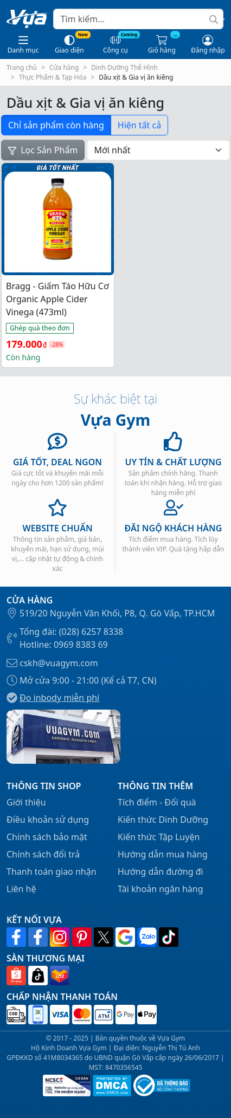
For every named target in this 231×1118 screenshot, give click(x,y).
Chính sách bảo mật (47, 837)
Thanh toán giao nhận (52, 871)
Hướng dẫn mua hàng (163, 854)
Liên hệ (21, 889)
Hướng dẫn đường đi (160, 871)
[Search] (138, 19)
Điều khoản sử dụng (48, 820)
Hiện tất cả (139, 125)
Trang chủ (22, 67)
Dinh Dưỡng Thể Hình (124, 67)
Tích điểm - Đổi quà (157, 802)
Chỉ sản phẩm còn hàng (56, 125)
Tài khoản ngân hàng (160, 889)
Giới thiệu (26, 802)
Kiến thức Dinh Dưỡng (163, 820)
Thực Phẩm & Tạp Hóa (53, 77)
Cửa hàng (64, 67)
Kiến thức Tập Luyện (159, 837)
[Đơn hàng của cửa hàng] (158, 150)
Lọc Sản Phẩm (43, 150)
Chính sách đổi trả (43, 854)
